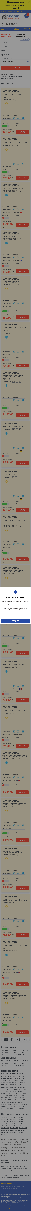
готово (15, 621)
